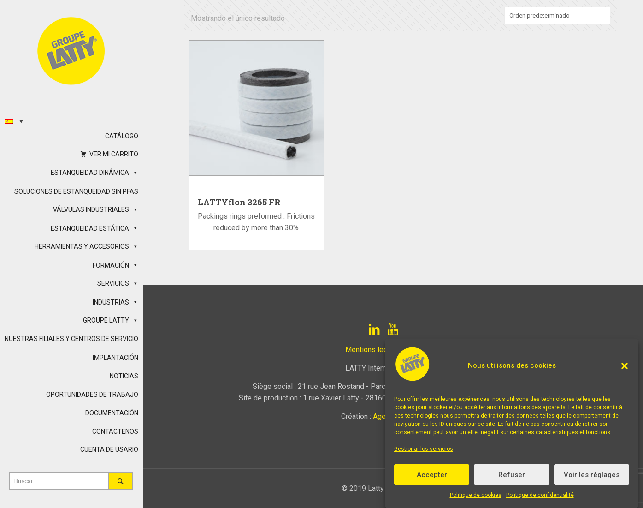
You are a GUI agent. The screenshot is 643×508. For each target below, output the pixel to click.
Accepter (432, 475)
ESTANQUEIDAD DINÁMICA (94, 172)
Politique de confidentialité (540, 495)
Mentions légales (373, 349)
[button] (624, 366)
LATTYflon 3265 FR (239, 202)
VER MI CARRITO (113, 154)
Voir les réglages (591, 475)
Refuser (511, 475)
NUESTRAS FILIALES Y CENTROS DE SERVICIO (71, 338)
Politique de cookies (475, 495)
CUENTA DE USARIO (109, 449)
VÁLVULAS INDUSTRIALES (95, 209)
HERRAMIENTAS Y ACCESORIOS (86, 246)
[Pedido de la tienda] (557, 15)
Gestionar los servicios (423, 449)
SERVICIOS (117, 283)
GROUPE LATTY (110, 320)
